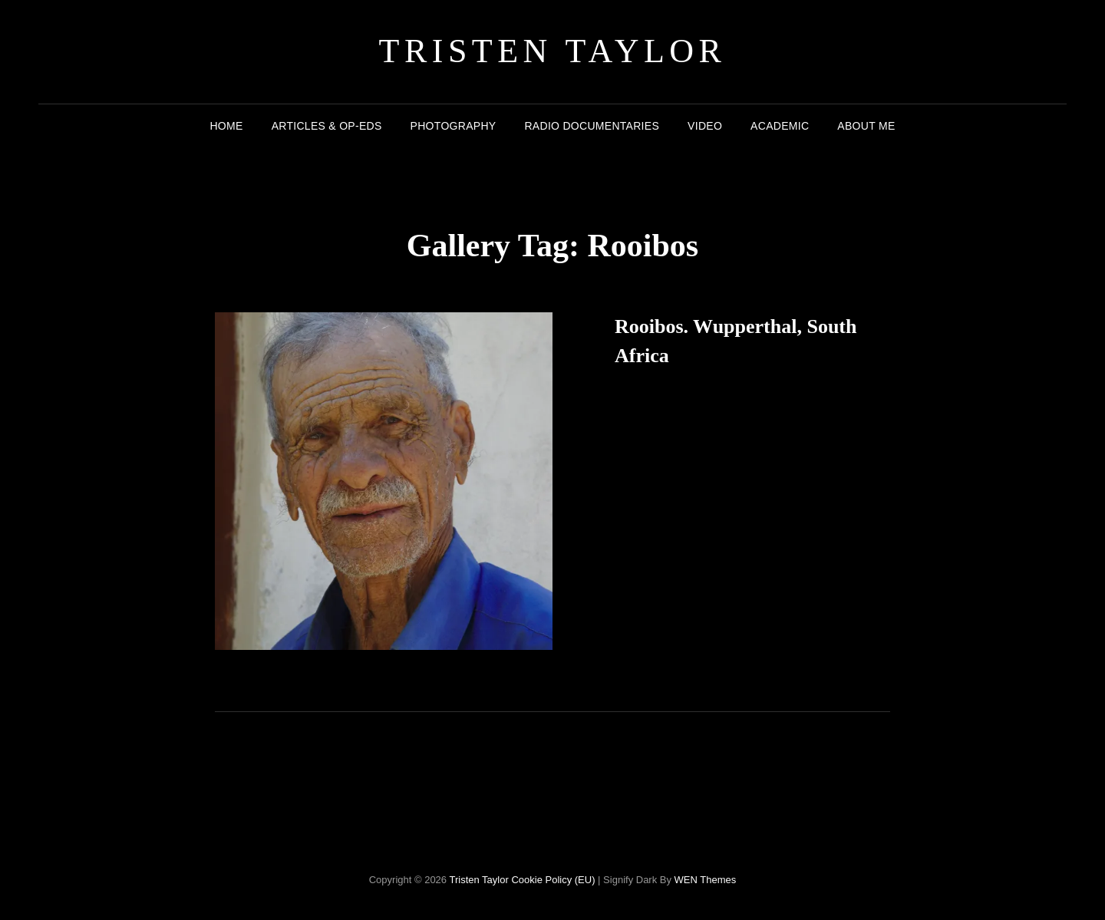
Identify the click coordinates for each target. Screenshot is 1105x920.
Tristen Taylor (553, 51)
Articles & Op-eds (327, 126)
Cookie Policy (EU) (553, 879)
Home (225, 126)
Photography (453, 126)
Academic (779, 126)
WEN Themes (706, 879)
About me (866, 126)
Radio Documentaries (591, 126)
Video (705, 126)
